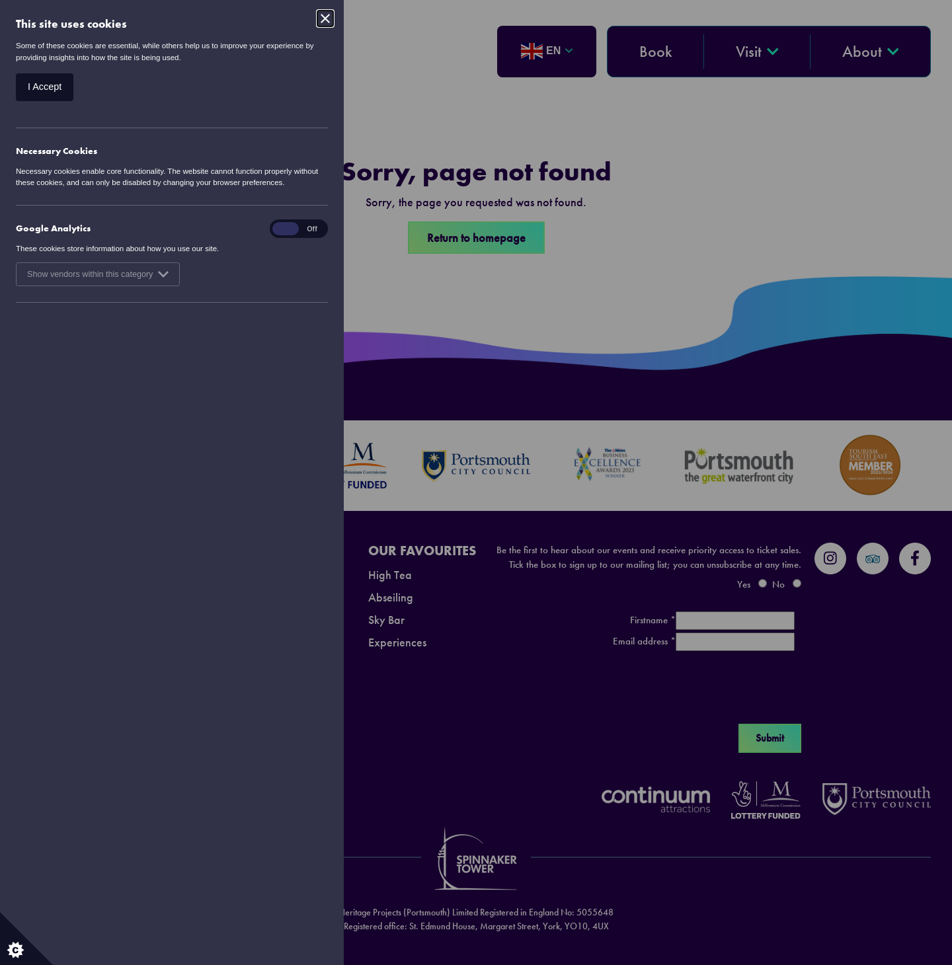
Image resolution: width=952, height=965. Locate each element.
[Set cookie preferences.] (26, 938)
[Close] (325, 18)
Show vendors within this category (98, 274)
